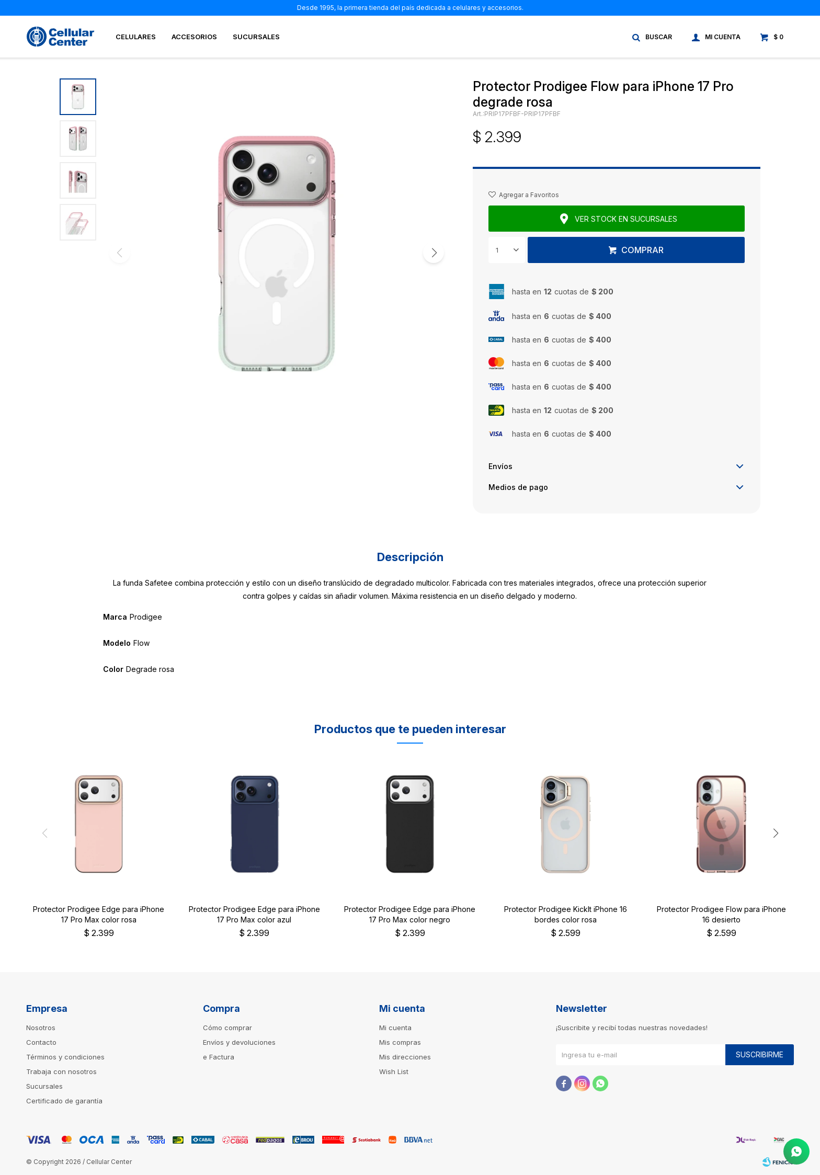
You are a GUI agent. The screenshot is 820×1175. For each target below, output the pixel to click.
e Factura (218, 1057)
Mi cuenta (395, 1027)
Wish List (393, 1071)
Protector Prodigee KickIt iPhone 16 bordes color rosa (565, 914)
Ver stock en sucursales (626, 218)
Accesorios (194, 36)
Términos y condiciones (65, 1057)
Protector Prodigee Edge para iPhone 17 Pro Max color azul (254, 914)
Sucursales (256, 36)
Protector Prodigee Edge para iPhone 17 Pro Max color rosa (98, 914)
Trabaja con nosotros (61, 1071)
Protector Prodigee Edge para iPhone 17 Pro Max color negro (409, 914)
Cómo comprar (227, 1027)
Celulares (136, 36)
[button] (433, 252)
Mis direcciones (405, 1057)
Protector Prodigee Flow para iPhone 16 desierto (721, 914)
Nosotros (40, 1027)
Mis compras (400, 1042)
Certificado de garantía (64, 1101)
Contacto (41, 1042)
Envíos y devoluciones (239, 1042)
